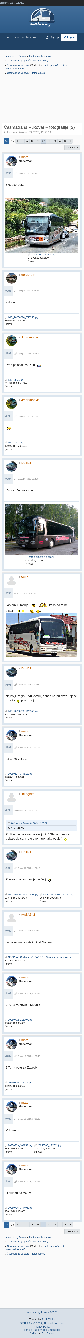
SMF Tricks (48, 1319)
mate (46, 65)
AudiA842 (28, 914)
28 (49, 141)
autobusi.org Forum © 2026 (42, 1312)
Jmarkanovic (30, 337)
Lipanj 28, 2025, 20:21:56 (28, 479)
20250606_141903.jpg (41, 254)
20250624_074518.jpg (18, 773)
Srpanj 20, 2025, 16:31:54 (29, 1182)
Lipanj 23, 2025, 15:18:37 (28, 416)
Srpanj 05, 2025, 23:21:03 (29, 747)
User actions (72, 147)
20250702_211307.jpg (18, 1019)
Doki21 (26, 462)
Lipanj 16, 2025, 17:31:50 (28, 291)
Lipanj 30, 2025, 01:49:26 (25, 593)
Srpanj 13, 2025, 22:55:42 (29, 1056)
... (27, 141)
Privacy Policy (42, 1326)
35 (65, 141)
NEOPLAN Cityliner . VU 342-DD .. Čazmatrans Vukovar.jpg (38, 957)
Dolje (7, 141)
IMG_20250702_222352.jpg (21, 711)
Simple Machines (53, 1323)
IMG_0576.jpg (14, 442)
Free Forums (48, 1333)
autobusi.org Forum (21, 37)
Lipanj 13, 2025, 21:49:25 (28, 173)
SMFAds (34, 1333)
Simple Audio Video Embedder (42, 1329)
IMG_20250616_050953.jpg (21, 317)
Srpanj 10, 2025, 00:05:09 (29, 931)
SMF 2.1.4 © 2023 (31, 1323)
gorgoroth (28, 274)
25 (32, 141)
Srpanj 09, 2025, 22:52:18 (29, 868)
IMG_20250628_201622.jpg (41, 557)
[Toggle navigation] (10, 46)
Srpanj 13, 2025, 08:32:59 (29, 994)
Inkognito (27, 794)
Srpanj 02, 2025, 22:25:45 (29, 685)
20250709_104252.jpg (18, 1145)
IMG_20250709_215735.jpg (56, 894)
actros (64, 65)
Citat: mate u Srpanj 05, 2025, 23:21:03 (28, 823)
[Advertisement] (42, 99)
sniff (22, 68)
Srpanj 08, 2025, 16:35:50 (25, 810)
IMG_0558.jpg (14, 380)
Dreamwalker (12, 68)
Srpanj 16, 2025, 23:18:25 (29, 1119)
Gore (6, 1225)
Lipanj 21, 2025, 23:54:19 (28, 354)
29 (54, 141)
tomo (25, 577)
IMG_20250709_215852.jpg (21, 894)
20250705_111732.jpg (18, 1082)
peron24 (54, 65)
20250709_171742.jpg (47, 1145)
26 (38, 141)
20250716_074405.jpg (18, 1207)
